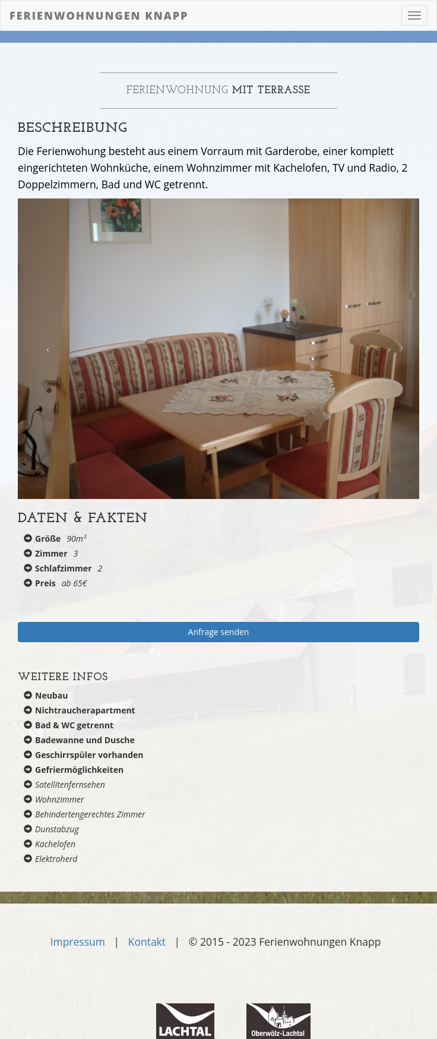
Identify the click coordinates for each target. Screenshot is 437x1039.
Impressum (77, 941)
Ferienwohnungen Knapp (99, 15)
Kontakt (147, 941)
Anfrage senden (218, 631)
